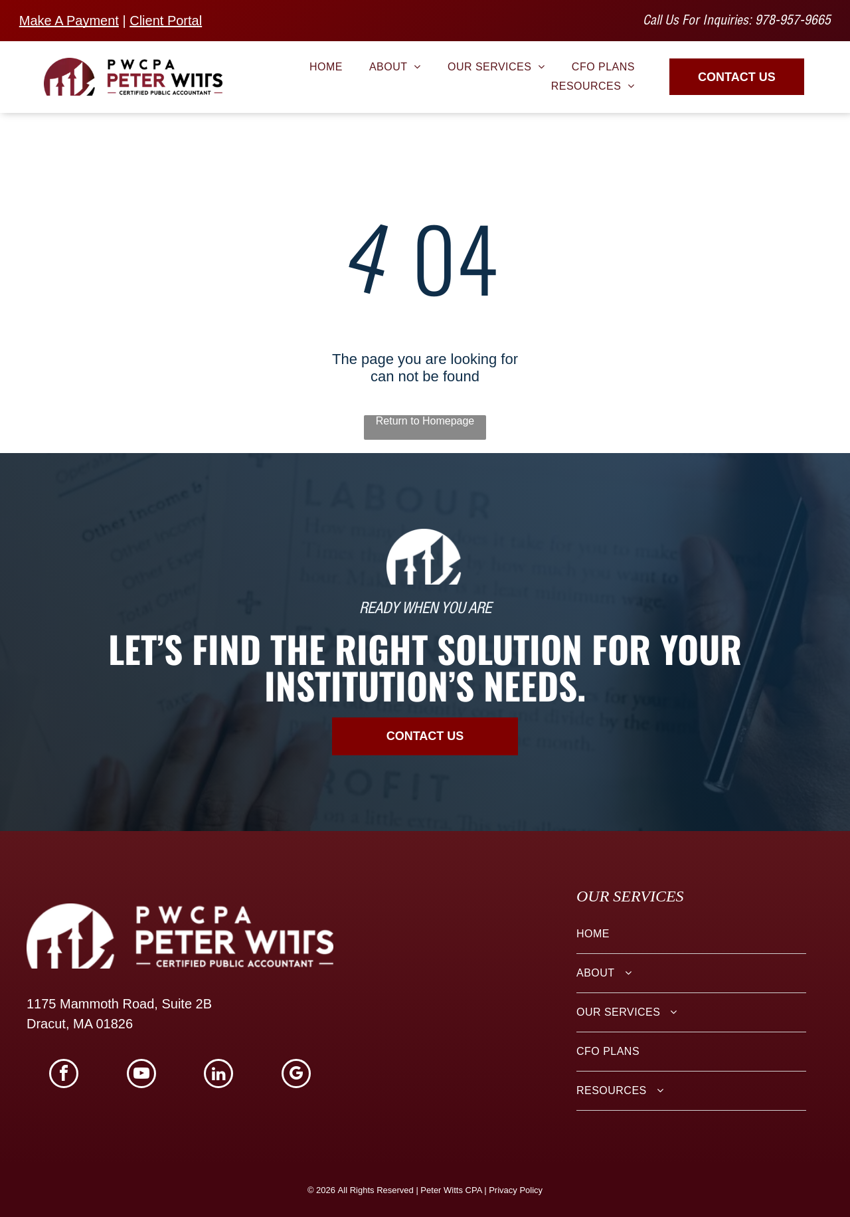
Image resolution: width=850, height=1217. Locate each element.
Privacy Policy (516, 1190)
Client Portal (165, 20)
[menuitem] (326, 67)
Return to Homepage (425, 420)
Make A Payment (69, 20)
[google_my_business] (296, 1075)
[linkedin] (218, 1075)
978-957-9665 (793, 22)
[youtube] (141, 1075)
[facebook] (63, 1075)
